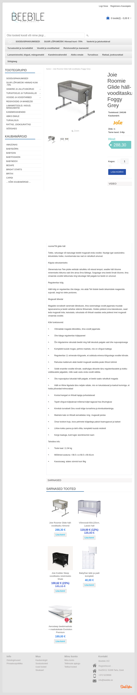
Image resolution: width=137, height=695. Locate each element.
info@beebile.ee (105, 680)
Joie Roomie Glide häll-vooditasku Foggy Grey (72, 69)
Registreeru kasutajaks (120, 6)
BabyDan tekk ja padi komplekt (89, 574)
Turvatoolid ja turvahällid (20, 48)
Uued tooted (41, 667)
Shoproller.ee (126, 686)
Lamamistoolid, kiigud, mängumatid (25, 54)
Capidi (9, 178)
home (48, 69)
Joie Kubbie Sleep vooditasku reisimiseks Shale (60, 576)
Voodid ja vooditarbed (48, 48)
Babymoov (12, 161)
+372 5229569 (104, 675)
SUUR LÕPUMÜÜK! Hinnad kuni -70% (63, 41)
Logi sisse (103, 6)
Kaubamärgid (41, 660)
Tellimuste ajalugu (72, 663)
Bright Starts (14, 169)
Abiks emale (77, 54)
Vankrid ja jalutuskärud (98, 41)
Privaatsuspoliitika (14, 663)
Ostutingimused (13, 660)
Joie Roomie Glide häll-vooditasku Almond (60, 524)
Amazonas (11, 145)
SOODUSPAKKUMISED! (28, 41)
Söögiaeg (12, 61)
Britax (9, 174)
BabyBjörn (12, 149)
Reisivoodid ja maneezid (75, 48)
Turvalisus (93, 54)
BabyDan (11, 153)
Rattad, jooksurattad (112, 54)
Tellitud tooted (70, 667)
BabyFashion (13, 157)
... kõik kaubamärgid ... (18, 182)
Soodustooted (42, 663)
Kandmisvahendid (57, 54)
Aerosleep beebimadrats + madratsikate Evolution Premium (60, 629)
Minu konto (69, 660)
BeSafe (10, 165)
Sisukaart (40, 670)
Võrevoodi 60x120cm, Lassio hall (89, 524)
